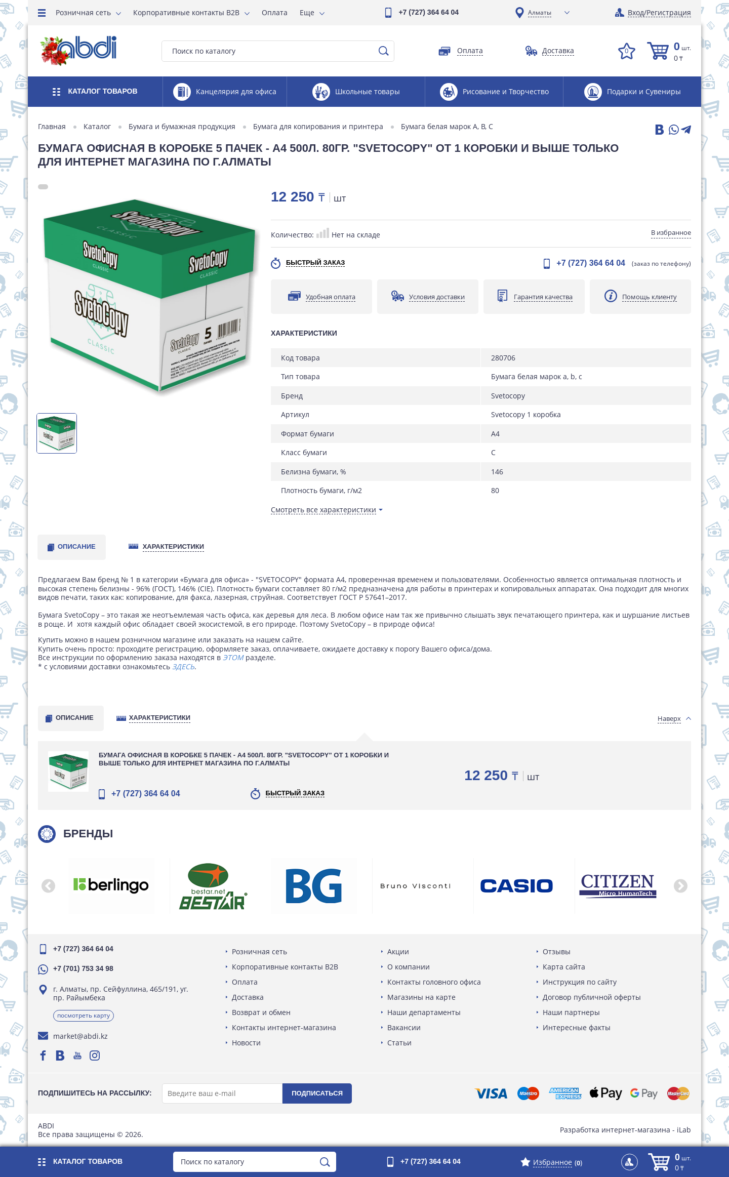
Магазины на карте (421, 997)
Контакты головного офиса (434, 982)
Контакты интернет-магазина (284, 1027)
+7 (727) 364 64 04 (428, 12)
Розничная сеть (83, 12)
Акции (398, 951)
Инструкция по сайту (580, 982)
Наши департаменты (424, 1012)
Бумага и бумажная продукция (182, 126)
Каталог (97, 126)
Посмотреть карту (83, 1015)
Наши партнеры (571, 1012)
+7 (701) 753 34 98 (83, 968)
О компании (408, 966)
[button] (48, 886)
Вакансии (404, 1027)
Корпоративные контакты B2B (186, 12)
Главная (52, 126)
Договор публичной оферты (592, 997)
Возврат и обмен (261, 1012)
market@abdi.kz (80, 1036)
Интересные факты (577, 1027)
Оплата (275, 12)
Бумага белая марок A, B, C (447, 126)
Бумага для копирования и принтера (318, 126)
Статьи (399, 1042)
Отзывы (557, 951)
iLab (684, 1129)
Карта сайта (564, 966)
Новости (246, 1042)
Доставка (248, 997)
